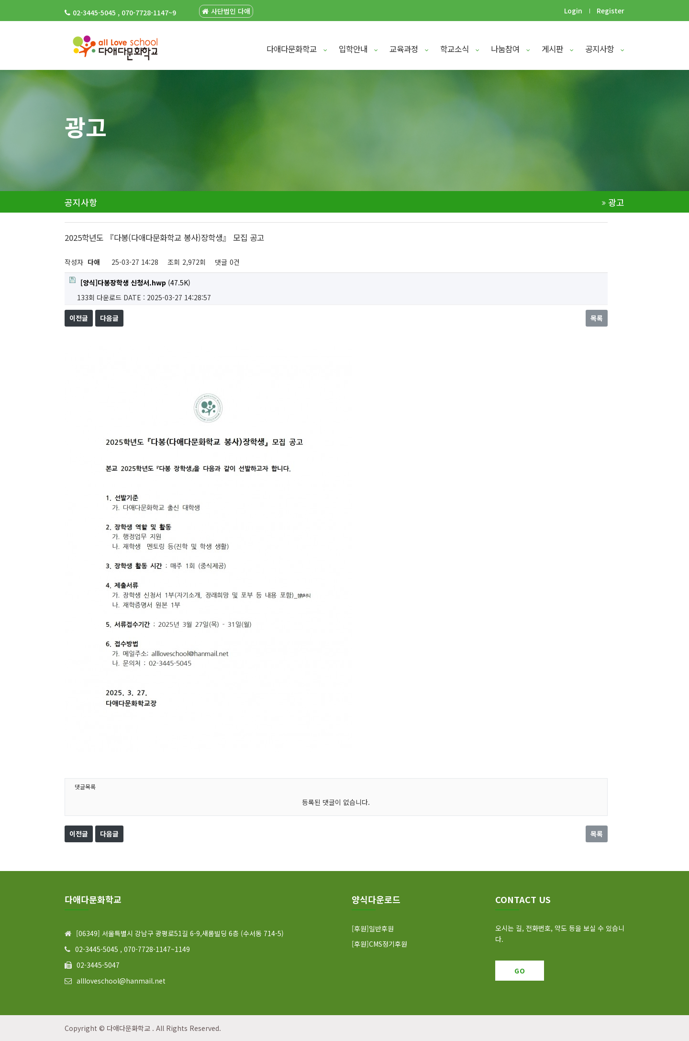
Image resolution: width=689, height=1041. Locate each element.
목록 (596, 318)
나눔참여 (510, 49)
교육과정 (409, 49)
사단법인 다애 (226, 11)
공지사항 (604, 49)
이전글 (78, 318)
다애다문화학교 (297, 49)
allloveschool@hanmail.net (121, 980)
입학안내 (358, 49)
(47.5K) (129, 282)
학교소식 (459, 49)
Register (610, 10)
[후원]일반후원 (373, 928)
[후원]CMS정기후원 (379, 944)
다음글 (109, 318)
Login (573, 10)
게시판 (558, 49)
